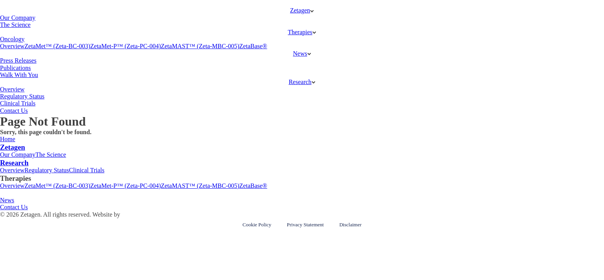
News (300, 53)
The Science (15, 24)
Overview (12, 46)
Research (300, 82)
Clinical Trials (17, 103)
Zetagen (300, 10)
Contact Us (14, 110)
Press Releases (18, 60)
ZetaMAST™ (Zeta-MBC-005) (200, 46)
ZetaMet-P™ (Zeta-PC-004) (125, 46)
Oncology (12, 39)
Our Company (17, 17)
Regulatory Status (22, 96)
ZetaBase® (253, 46)
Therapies (300, 32)
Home (7, 139)
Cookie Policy (256, 225)
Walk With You (19, 75)
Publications (15, 68)
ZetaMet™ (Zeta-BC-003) (57, 46)
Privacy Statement (305, 225)
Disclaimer (350, 225)
